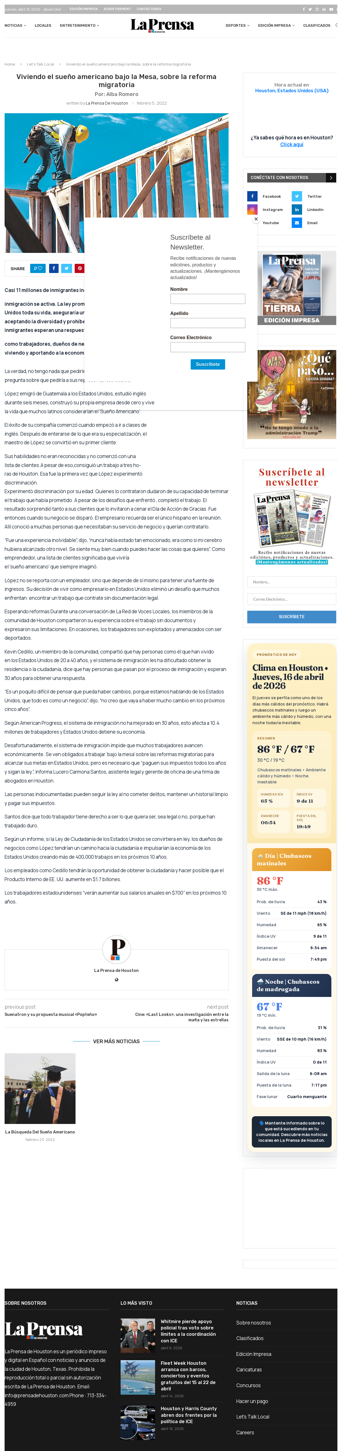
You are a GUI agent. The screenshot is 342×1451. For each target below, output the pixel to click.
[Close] (256, 219)
